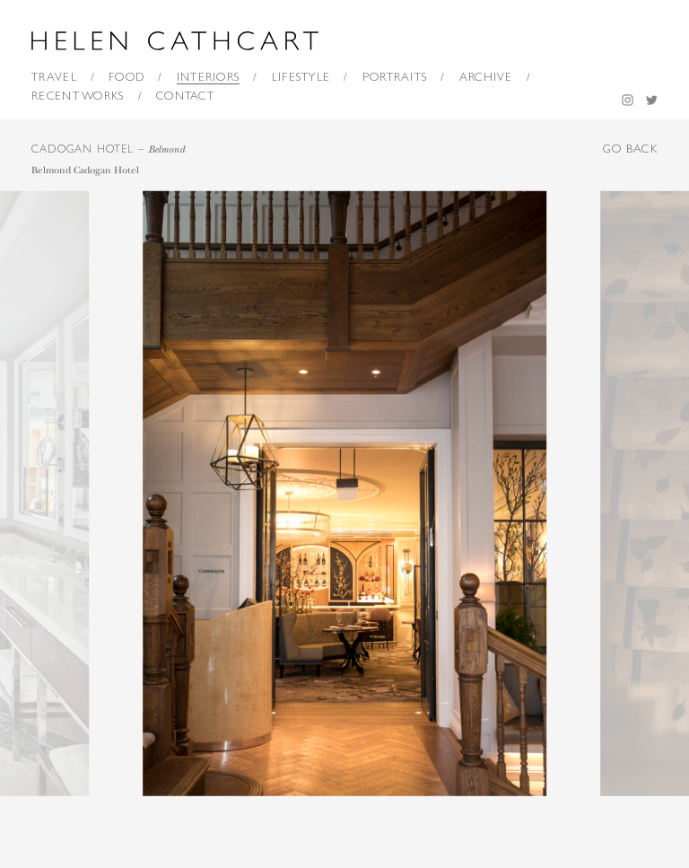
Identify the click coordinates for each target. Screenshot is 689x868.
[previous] (172, 493)
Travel (54, 76)
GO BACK (630, 148)
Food (126, 76)
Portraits (395, 76)
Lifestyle (301, 76)
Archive (486, 76)
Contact (185, 95)
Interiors (208, 76)
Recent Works (78, 95)
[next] (516, 493)
